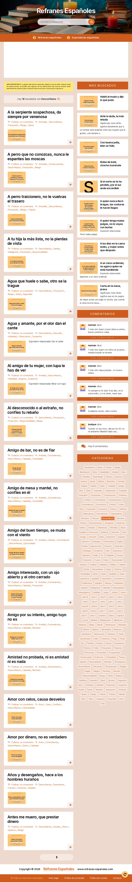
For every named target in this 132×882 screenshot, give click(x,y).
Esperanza (119, 546)
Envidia (84, 546)
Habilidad (103, 565)
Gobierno (83, 565)
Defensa (123, 509)
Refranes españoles (49, 37)
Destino (82, 527)
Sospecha (37, 336)
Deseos (83, 523)
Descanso (85, 518)
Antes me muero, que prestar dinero (33, 819)
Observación (25, 336)
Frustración (87, 560)
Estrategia (87, 551)
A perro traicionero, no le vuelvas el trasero (36, 198)
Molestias (122, 625)
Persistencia (119, 643)
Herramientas (97, 569)
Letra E (111, 597)
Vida (102, 703)
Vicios (121, 699)
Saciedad (93, 680)
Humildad (112, 574)
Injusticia (84, 588)
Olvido (121, 634)
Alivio (95, 472)
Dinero (25, 745)
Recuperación (111, 666)
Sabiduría (82, 680)
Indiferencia (87, 583)
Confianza (123, 495)
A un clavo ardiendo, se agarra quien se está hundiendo (112, 266)
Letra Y (84, 615)
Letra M (85, 606)
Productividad (114, 652)
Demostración (54, 666)
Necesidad (106, 629)
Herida (86, 569)
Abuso (100, 467)
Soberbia (89, 685)
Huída (103, 574)
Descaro (95, 518)
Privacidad (101, 652)
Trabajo (93, 694)
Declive (113, 509)
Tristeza (112, 694)
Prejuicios (118, 648)
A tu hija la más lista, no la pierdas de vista (37, 241)
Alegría (117, 467)
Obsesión (112, 634)
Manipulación (105, 620)
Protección (13, 421)
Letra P (111, 606)
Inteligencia (13, 252)
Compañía (98, 490)
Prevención (89, 652)
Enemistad (96, 541)
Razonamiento (95, 662)
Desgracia (109, 523)
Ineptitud (98, 583)
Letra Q (120, 606)
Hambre (122, 565)
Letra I (102, 602)
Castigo (121, 486)
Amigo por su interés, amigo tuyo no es (36, 617)
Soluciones (110, 685)
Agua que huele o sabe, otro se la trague (36, 283)
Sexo (80, 685)
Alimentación (85, 472)
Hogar (108, 569)
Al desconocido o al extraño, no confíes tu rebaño (35, 410)
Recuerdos (97, 666)
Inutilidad (96, 592)
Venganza (100, 699)
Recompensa (120, 662)
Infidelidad (13, 336)
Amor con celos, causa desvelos (36, 699)
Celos (48, 704)
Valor (83, 699)
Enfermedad (109, 541)
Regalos (123, 666)
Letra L (119, 602)
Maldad (94, 620)
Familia (56, 248)
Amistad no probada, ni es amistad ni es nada (38, 659)
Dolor (124, 532)
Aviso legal (53, 878)
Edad (101, 537)
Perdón (99, 643)
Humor (122, 574)
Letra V (120, 611)
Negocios (118, 629)
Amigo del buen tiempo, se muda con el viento (36, 532)
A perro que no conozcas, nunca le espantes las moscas (38, 156)
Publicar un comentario (22, 122)
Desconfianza (55, 122)
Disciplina (82, 532)
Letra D (103, 597)
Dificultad (114, 527)
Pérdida (90, 643)
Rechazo (36, 628)
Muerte (86, 629)
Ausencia (118, 477)
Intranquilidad (28, 708)
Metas (91, 625)
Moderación (111, 625)
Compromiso (96, 495)
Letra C (94, 597)
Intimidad (106, 588)
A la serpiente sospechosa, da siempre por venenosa (34, 114)
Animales (43, 122)
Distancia (104, 532)
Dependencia (116, 514)
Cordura (112, 504)
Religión (96, 671)
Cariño (102, 486)
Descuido (57, 333)
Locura (85, 620)
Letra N (94, 606)
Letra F (120, 597)
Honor (95, 574)
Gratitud (93, 565)
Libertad (102, 615)
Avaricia (84, 481)
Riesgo (23, 125)
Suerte (90, 689)
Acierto (109, 467)
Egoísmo (12, 830)
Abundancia (89, 467)
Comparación (110, 490)
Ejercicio (85, 541)
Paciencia (105, 639)
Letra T (102, 611)
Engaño (120, 541)
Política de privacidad (74, 878)
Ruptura (119, 676)
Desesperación (96, 523)
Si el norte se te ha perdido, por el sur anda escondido (111, 185)
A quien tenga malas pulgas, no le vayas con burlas (112, 224)
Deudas (57, 827)
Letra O (103, 606)
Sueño (81, 689)
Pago (114, 639)
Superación (110, 689)
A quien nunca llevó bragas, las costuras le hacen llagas (112, 204)
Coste (121, 504)
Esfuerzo (108, 546)
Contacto (117, 878)
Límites (111, 615)
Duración (92, 537)
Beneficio (111, 481)
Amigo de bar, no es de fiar (31, 450)
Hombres (22, 788)
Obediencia (86, 634)
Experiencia (58, 784)
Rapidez (83, 662)
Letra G (86, 602)
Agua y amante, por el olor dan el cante (36, 325)
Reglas (87, 671)
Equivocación (95, 546)
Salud (30, 125)
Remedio (106, 671)
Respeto (116, 671)
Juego (106, 592)
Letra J (111, 602)
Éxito (108, 551)
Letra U (111, 611)
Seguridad (27, 294)
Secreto (111, 680)
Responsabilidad (39, 252)
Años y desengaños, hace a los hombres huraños (35, 777)
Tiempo (83, 694)
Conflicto (57, 704)
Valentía (121, 694)
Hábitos (113, 565)
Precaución (13, 125)
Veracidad (112, 699)
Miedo (100, 625)
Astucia (109, 477)
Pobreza (86, 648)
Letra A (123, 592)
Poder (96, 648)
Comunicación (109, 495)
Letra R (85, 611)
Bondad (121, 481)
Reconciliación (84, 666)
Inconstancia (120, 578)
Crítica (81, 509)
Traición (32, 209)
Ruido (110, 676)
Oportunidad (29, 543)
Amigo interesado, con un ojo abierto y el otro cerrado (33, 574)
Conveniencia (54, 455)
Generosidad (117, 560)
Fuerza (97, 560)
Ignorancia (84, 578)
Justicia (115, 592)
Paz (82, 643)
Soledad (31, 788)
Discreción (93, 532)
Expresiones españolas (85, 37)
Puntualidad (111, 657)
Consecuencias (56, 164)
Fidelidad (110, 555)
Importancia (107, 578)
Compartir (123, 490)
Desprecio (121, 523)
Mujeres (23, 378)
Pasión (122, 639)
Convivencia (101, 504)
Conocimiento (99, 500)
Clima (88, 490)
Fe (102, 555)
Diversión (115, 532)
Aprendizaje (98, 477)
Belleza (101, 481)
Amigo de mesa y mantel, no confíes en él (32, 490)
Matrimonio (118, 620)
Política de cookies (98, 878)
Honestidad (37, 459)
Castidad (111, 486)
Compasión (83, 495)
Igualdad (95, 578)
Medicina (82, 625)
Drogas (83, 537)
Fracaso (12, 788)
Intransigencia (84, 592)
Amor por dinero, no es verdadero (37, 737)
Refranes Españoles (66, 10)
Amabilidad (104, 472)
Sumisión (99, 689)
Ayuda (92, 481)
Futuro (106, 560)
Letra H (94, 602)
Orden (95, 639)
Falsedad (26, 459)
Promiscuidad (85, 657)
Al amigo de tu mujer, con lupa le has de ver (36, 367)
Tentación (122, 689)
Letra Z (93, 615)
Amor (41, 704)
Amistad (43, 375)
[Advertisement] (66, 60)
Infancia (108, 583)
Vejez (90, 699)
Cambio (51, 540)
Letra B (85, 597)
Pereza (109, 643)
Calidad (84, 486)
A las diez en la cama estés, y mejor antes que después (112, 247)
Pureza (122, 657)
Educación (111, 537)
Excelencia (98, 551)
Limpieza (120, 615)
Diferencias (102, 527)
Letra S (94, 611)
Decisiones (102, 509)
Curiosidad (91, 509)
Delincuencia (88, 514)
